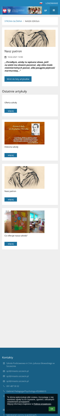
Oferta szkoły (10, 102)
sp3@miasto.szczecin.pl (17, 371)
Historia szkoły (11, 146)
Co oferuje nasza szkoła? (16, 235)
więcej (11, 110)
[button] (41, 3)
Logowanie (52, 3)
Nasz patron (10, 191)
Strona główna (13, 21)
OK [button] (52, 409)
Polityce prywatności (42, 404)
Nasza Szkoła (32, 21)
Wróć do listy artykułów (18, 79)
